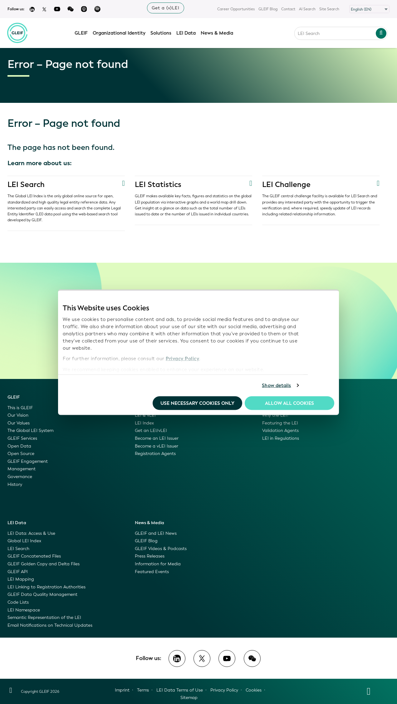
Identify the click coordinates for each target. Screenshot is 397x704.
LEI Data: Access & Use (31, 533)
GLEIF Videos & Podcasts (161, 549)
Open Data (19, 446)
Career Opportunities (236, 9)
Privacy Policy (182, 359)
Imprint (122, 690)
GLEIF (81, 32)
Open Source (20, 454)
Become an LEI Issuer (157, 438)
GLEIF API (17, 572)
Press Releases (149, 556)
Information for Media (158, 564)
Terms (143, 690)
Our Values (18, 423)
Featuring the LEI (280, 423)
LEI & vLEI (145, 415)
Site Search (329, 9)
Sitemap (189, 698)
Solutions (161, 32)
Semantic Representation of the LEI (44, 617)
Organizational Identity (119, 32)
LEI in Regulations (280, 438)
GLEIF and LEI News (156, 533)
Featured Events (152, 572)
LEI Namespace (23, 610)
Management (21, 469)
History (14, 484)
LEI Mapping (20, 579)
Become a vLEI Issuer (156, 446)
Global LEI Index (24, 541)
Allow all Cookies (289, 403)
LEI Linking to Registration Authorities (46, 587)
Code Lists (18, 602)
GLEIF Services (22, 438)
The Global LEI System (30, 430)
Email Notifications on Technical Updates (49, 625)
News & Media (217, 32)
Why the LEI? (275, 415)
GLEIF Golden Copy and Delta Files (43, 564)
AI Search (307, 9)
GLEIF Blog (267, 9)
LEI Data (186, 32)
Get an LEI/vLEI (151, 430)
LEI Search (26, 184)
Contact (288, 9)
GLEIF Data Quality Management (42, 594)
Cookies (254, 690)
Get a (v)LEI (165, 8)
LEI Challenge (286, 184)
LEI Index (144, 423)
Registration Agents (155, 454)
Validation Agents (280, 430)
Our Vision (17, 415)
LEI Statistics (158, 184)
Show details (276, 385)
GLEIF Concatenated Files (34, 556)
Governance (19, 477)
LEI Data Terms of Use (179, 690)
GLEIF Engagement (27, 461)
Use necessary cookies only (197, 403)
